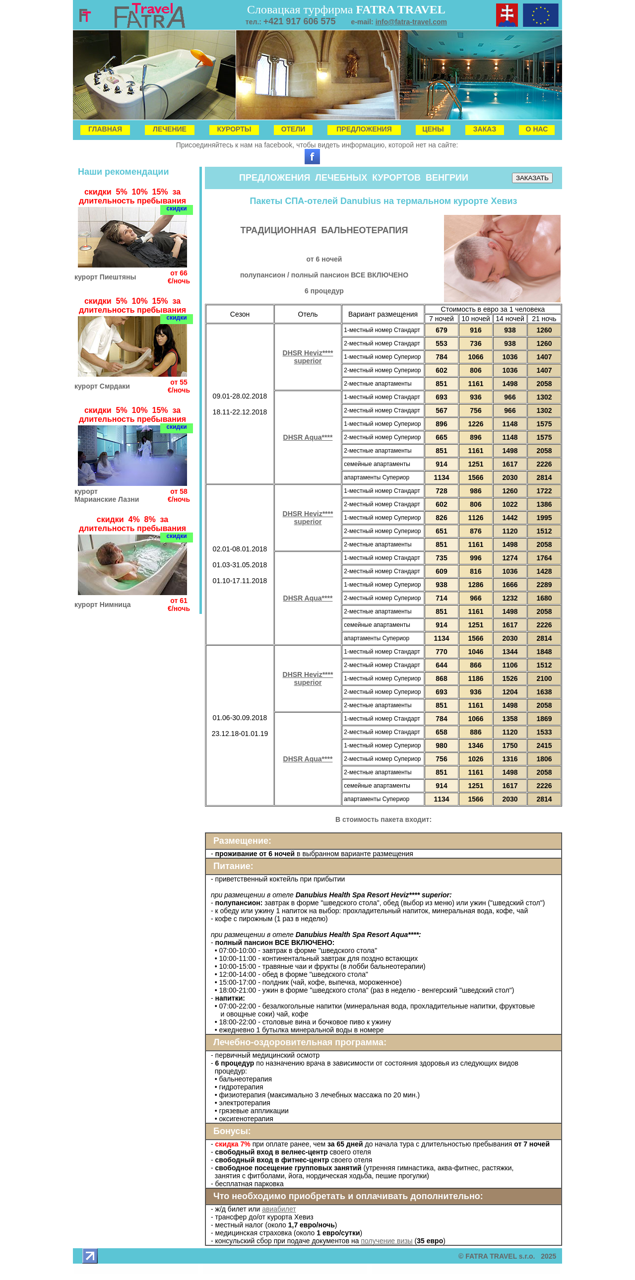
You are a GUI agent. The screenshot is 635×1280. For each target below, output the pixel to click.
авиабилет (279, 1209)
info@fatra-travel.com (411, 22)
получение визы (386, 1241)
